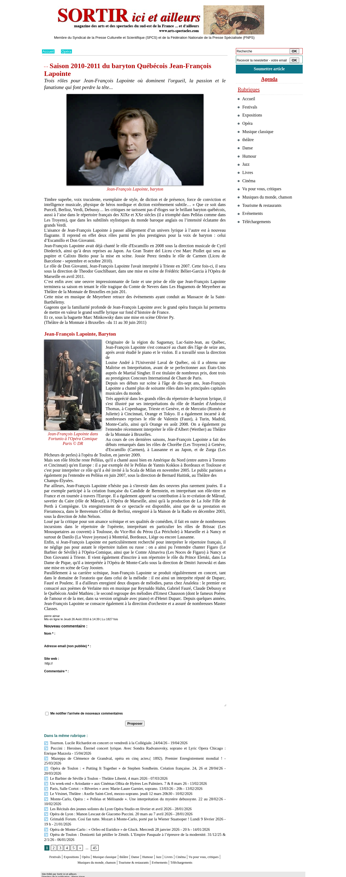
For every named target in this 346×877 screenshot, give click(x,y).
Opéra (67, 51)
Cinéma (210, 843)
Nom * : (49, 633)
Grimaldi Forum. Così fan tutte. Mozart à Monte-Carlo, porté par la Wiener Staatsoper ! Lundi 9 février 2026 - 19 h (134, 806)
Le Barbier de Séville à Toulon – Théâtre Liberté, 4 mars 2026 (93, 767)
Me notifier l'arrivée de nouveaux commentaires (86, 713)
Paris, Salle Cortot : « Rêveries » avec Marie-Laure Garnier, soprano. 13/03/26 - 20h (110, 777)
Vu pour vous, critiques (261, 200)
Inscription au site (93, 873)
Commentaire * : (56, 671)
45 (94, 834)
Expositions (73, 843)
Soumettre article (269, 69)
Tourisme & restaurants (167, 848)
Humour (170, 843)
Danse (154, 843)
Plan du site (49, 873)
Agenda (269, 80)
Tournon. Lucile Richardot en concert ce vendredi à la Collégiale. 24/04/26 (103, 743)
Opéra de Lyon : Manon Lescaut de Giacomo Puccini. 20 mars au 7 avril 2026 (105, 802)
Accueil (49, 51)
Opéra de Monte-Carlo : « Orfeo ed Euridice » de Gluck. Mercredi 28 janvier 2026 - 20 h (113, 816)
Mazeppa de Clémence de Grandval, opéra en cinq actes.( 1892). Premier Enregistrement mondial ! (121, 757)
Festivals (52, 843)
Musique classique (115, 843)
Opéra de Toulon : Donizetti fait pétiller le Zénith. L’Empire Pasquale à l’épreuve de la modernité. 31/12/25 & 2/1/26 (135, 821)
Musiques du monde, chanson (119, 848)
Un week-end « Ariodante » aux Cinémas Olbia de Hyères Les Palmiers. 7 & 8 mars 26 (112, 772)
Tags (110, 873)
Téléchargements (134, 853)
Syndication (72, 873)
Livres (195, 843)
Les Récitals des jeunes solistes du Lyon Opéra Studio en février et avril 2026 (105, 796)
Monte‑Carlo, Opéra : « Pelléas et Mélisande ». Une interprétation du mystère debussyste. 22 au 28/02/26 (133, 787)
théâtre (140, 843)
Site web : (51, 659)
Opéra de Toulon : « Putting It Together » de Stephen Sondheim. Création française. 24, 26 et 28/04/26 (123, 762)
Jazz (183, 843)
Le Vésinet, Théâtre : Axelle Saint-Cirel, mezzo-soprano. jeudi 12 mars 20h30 (105, 782)
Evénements (200, 848)
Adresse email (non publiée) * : (67, 646)
